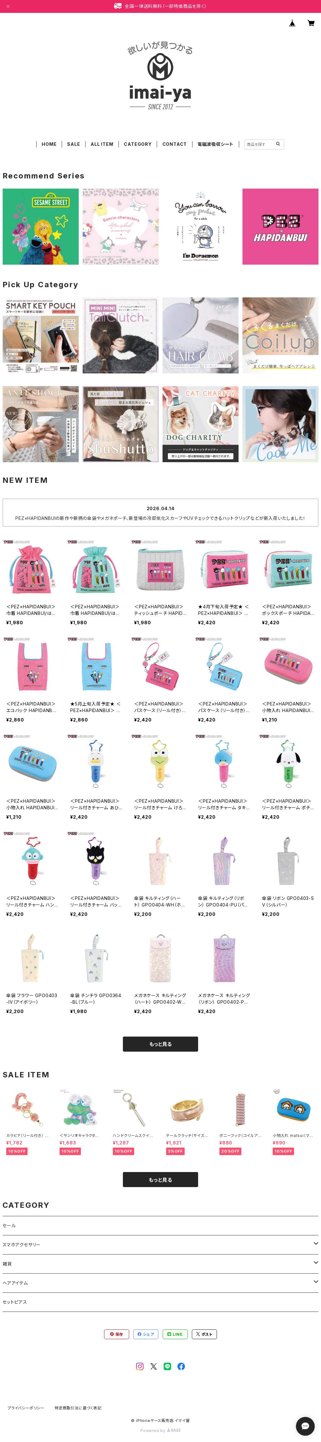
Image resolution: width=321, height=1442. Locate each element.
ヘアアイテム (15, 1283)
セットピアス (15, 1302)
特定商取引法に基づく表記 (78, 1408)
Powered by (160, 1430)
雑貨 (7, 1263)
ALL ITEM (102, 144)
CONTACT (174, 144)
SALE (73, 144)
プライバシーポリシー (26, 1408)
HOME (49, 144)
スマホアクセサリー (22, 1244)
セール (9, 1225)
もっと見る (160, 1044)
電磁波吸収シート (215, 144)
